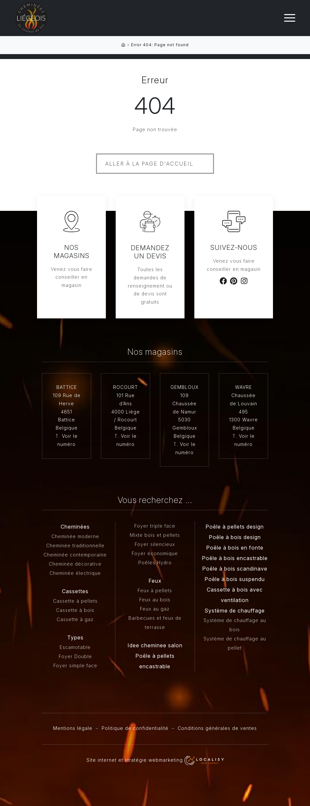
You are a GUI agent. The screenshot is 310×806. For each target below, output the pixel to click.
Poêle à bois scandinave (234, 568)
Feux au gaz (155, 609)
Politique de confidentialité (135, 728)
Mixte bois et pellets (155, 535)
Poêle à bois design (235, 537)
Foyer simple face (75, 665)
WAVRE (243, 387)
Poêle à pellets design (234, 526)
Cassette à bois (75, 610)
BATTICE (66, 387)
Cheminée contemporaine (75, 554)
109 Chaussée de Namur (184, 403)
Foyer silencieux (155, 544)
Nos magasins (71, 252)
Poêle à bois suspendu (234, 579)
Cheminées (75, 526)
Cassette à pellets (75, 601)
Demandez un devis (150, 252)
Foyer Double (75, 656)
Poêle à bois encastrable (235, 558)
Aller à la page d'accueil (149, 163)
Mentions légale (72, 728)
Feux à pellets (155, 590)
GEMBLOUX (184, 387)
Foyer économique (155, 553)
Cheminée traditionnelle (75, 545)
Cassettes (75, 591)
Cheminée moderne (75, 536)
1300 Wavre (243, 419)
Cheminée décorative (75, 564)
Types (75, 637)
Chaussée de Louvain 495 (243, 403)
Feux (155, 580)
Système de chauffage (234, 610)
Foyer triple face (154, 526)
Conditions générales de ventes (217, 728)
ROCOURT (125, 387)
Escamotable (75, 647)
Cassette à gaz (75, 619)
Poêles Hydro (155, 562)
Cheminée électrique (75, 573)
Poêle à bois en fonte (234, 547)
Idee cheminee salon (155, 645)
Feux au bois (154, 599)
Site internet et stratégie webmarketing (155, 760)
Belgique (67, 428)
